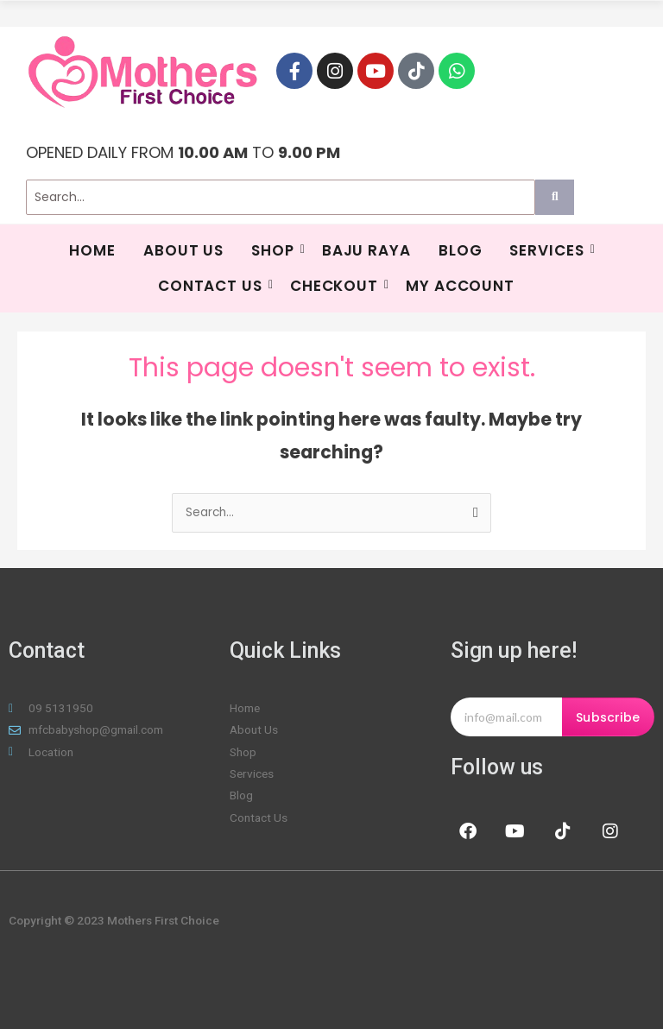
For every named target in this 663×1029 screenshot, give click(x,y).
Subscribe (608, 717)
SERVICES (548, 250)
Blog (461, 250)
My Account (460, 285)
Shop (275, 250)
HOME (92, 250)
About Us (183, 250)
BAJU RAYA (366, 250)
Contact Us (212, 285)
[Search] (280, 197)
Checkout (336, 285)
